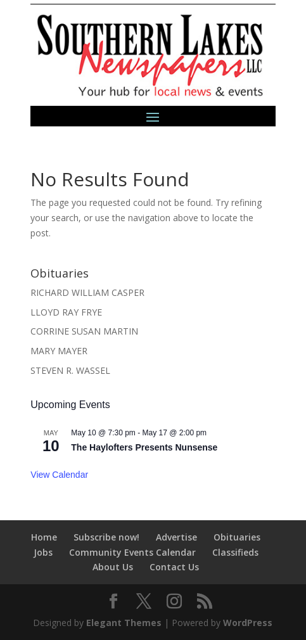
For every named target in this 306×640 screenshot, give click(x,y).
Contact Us (174, 567)
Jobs (43, 552)
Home (44, 537)
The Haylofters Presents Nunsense (144, 447)
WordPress (247, 623)
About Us (112, 567)
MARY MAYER (58, 351)
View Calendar (59, 475)
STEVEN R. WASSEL (70, 370)
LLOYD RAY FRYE (66, 312)
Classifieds (235, 552)
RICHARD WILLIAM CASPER (87, 292)
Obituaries (237, 537)
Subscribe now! (106, 537)
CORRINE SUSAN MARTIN (84, 331)
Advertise (176, 537)
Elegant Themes (124, 623)
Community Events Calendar (132, 552)
